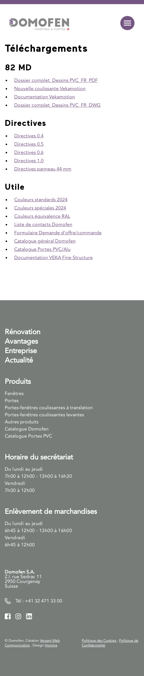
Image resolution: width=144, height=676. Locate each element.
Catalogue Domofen (27, 429)
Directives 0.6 (29, 152)
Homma (51, 645)
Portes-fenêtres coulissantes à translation (49, 407)
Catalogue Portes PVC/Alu (42, 249)
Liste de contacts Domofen (43, 224)
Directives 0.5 (29, 144)
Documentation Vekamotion (44, 97)
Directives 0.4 (29, 136)
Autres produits (22, 422)
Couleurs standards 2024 (41, 199)
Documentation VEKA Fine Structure (53, 257)
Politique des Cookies (99, 640)
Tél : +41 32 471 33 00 (38, 601)
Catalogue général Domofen (45, 241)
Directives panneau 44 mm (42, 169)
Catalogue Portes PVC (28, 436)
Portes (12, 400)
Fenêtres (14, 393)
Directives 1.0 (29, 160)
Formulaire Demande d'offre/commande (58, 233)
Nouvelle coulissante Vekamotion (50, 88)
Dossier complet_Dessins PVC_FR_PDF (56, 80)
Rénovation (22, 332)
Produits (18, 381)
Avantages (21, 341)
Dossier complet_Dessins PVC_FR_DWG (57, 105)
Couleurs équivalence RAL (42, 216)
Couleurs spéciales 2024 (40, 208)
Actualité (19, 360)
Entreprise (21, 351)
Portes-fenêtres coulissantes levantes (44, 415)
